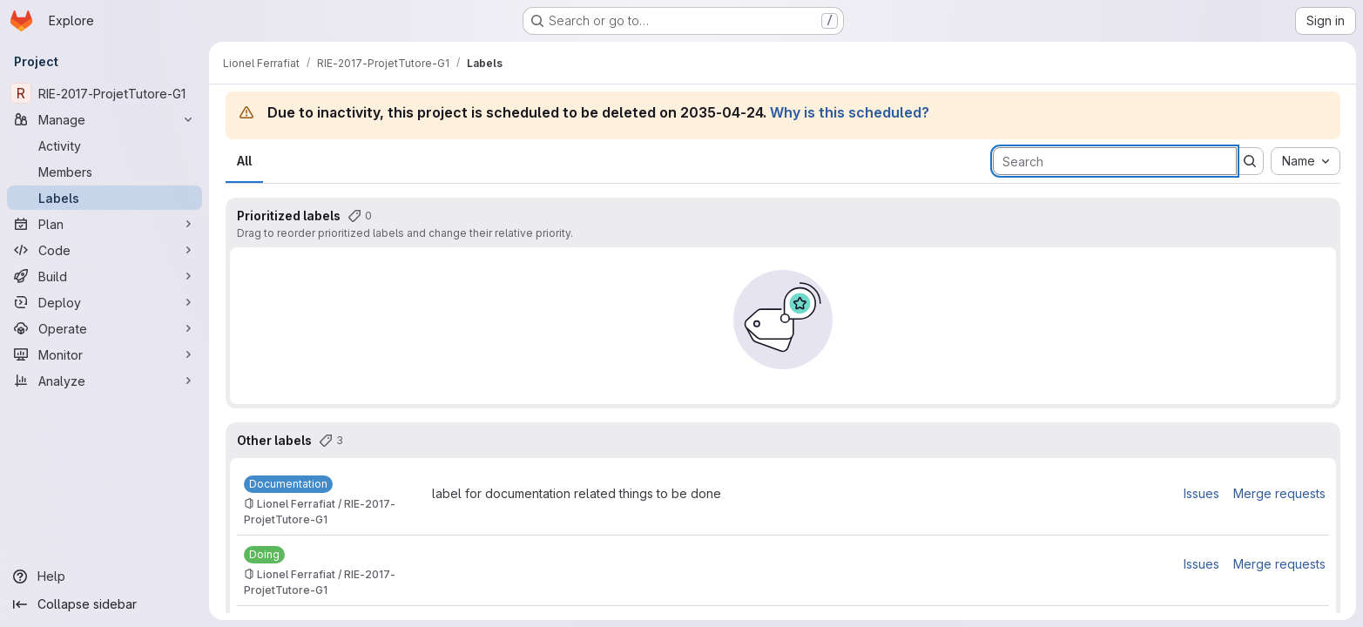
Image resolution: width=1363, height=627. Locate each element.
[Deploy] (104, 302)
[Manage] (104, 119)
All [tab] (244, 160)
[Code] (104, 250)
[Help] (104, 576)
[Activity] (104, 145)
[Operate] (104, 328)
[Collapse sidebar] (104, 604)
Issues (1201, 493)
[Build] (104, 276)
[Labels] (104, 197)
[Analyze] (104, 380)
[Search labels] (1115, 161)
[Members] (104, 171)
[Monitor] (104, 354)
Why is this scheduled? (849, 112)
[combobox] (1305, 161)
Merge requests (1279, 493)
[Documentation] (288, 484)
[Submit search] (1250, 161)
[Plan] (104, 224)
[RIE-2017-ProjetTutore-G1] (104, 93)
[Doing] (264, 554)
